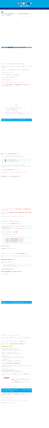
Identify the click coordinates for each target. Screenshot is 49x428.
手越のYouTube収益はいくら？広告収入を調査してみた (14, 107)
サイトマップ (43, 8)
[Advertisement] (16, 56)
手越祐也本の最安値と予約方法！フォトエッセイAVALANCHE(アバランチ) (13, 371)
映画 (39, 8)
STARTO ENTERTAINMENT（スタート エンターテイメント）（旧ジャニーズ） (19, 8)
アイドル (5, 8)
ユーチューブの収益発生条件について (12, 109)
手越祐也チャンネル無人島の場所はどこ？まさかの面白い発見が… (12, 360)
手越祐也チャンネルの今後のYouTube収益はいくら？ (14, 112)
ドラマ (35, 8)
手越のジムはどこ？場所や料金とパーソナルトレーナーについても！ (12, 353)
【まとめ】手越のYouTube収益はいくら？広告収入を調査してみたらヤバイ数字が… (17, 114)
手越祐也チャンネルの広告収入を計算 (12, 110)
